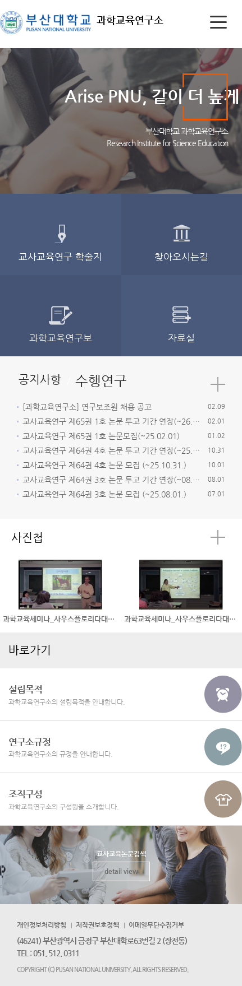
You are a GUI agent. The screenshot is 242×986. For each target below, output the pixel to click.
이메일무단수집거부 (156, 925)
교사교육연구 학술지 (60, 256)
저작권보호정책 (97, 925)
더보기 (218, 384)
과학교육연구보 (60, 337)
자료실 (181, 337)
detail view (121, 871)
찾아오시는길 (181, 256)
